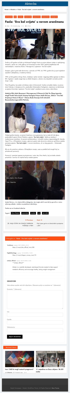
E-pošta (9, 319)
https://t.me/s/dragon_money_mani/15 (24, 255)
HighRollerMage (11, 253)
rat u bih (45, 213)
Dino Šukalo (15, 213)
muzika (33, 213)
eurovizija (25, 213)
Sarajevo (54, 17)
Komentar (14, 289)
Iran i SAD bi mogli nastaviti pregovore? (19, 369)
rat (39, 213)
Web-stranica (11, 327)
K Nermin (9, 372)
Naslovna (36, 17)
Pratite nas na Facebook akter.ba (15, 208)
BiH (15, 17)
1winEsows (10, 245)
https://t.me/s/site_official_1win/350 (23, 247)
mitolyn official (11, 261)
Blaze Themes (55, 388)
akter (8, 26)
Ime (8, 312)
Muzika (20, 17)
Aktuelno (9, 17)
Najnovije (28, 17)
